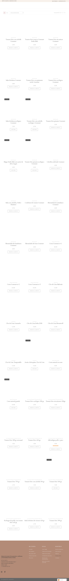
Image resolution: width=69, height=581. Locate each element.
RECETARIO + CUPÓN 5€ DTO (59, 1)
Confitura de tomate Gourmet (34, 203)
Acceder (31, 549)
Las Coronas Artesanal (30, 399)
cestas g (53, 241)
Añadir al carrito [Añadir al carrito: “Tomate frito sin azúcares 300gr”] (55, 407)
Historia (57, 553)
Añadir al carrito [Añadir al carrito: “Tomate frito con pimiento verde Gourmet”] (34, 88)
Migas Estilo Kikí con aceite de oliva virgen (13, 163)
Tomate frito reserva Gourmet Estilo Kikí (34, 40)
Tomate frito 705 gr (13, 481)
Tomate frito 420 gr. (34, 440)
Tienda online (58, 555)
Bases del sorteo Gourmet (46, 562)
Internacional (58, 551)
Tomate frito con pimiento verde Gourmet (34, 81)
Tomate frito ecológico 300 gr (34, 401)
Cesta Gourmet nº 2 (13, 284)
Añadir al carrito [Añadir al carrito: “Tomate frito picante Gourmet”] (55, 127)
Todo (64, 12)
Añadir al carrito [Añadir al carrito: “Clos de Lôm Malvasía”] (55, 290)
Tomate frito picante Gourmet (55, 121)
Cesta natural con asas (55, 362)
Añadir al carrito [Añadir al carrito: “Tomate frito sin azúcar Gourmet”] (55, 47)
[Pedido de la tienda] (16, 13)
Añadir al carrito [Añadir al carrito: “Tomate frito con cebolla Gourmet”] (13, 47)
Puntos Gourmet (32, 555)
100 (62, 12)
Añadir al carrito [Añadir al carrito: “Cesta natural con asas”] (55, 368)
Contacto (57, 557)
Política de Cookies (46, 553)
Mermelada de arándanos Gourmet (55, 203)
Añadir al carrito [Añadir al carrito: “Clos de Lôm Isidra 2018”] (34, 329)
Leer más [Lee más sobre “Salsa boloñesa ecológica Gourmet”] (13, 129)
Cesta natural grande (13, 401)
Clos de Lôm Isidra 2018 (34, 323)
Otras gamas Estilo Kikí (38, 399)
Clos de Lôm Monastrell (55, 323)
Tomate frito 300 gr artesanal (13, 440)
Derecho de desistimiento (45, 558)
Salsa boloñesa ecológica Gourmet (13, 122)
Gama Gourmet (13, 37)
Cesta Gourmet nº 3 (34, 284)
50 (60, 12)
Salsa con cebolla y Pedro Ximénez (13, 203)
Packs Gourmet (57, 241)
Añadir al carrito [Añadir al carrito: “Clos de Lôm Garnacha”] (13, 329)
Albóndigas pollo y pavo (55, 440)
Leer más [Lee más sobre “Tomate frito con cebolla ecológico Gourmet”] (34, 129)
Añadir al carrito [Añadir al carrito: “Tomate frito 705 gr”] (13, 488)
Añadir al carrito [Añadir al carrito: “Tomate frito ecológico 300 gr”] (34, 407)
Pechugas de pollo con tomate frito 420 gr (13, 521)
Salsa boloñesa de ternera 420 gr (34, 520)
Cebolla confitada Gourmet (55, 162)
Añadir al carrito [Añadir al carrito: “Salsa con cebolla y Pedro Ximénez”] (13, 211)
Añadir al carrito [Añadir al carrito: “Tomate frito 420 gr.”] (34, 446)
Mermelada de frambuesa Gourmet (13, 244)
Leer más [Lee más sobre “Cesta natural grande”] (13, 407)
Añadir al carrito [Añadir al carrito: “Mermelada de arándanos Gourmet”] (55, 211)
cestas (53, 360)
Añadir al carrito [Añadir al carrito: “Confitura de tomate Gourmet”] (34, 209)
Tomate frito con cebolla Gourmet (13, 40)
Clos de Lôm (56, 282)
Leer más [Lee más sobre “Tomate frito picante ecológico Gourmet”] (34, 170)
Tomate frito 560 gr (55, 481)
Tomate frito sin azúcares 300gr (55, 401)
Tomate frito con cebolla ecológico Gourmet (34, 122)
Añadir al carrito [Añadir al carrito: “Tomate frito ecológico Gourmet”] (55, 88)
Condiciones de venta (47, 555)
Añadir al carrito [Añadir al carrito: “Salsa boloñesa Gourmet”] (13, 86)
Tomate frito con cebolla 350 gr (34, 481)
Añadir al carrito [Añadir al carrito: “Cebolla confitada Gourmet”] (55, 168)
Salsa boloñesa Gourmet (13, 80)
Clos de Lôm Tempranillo (13, 362)
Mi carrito (31, 557)
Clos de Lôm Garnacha (13, 323)
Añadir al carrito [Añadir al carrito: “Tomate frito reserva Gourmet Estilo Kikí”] (34, 47)
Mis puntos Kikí (32, 553)
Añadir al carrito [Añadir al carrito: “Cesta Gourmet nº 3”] (34, 290)
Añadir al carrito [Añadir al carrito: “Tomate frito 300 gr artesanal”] (13, 446)
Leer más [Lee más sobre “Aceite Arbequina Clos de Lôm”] (34, 368)
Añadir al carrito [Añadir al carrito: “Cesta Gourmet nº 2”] (13, 290)
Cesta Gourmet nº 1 (55, 243)
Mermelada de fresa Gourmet (34, 243)
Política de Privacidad (46, 551)
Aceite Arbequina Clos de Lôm (34, 362)
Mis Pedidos (31, 551)
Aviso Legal (44, 549)
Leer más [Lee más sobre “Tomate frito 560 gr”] (55, 488)
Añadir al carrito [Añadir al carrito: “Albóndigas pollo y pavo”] (55, 449)
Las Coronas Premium (51, 438)
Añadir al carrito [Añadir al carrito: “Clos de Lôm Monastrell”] (55, 329)
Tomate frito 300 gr (55, 520)
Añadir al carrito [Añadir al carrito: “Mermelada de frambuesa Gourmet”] (13, 251)
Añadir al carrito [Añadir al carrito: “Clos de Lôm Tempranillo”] (13, 368)
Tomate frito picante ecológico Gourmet (34, 163)
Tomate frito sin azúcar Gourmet (55, 40)
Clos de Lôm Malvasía (55, 284)
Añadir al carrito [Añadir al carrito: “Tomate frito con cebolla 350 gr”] (34, 488)
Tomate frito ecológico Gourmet (55, 81)
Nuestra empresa (59, 549)
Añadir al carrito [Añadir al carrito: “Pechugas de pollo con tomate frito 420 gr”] (13, 528)
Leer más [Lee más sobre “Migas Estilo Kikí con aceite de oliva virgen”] (13, 170)
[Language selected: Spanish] (62, 580)
